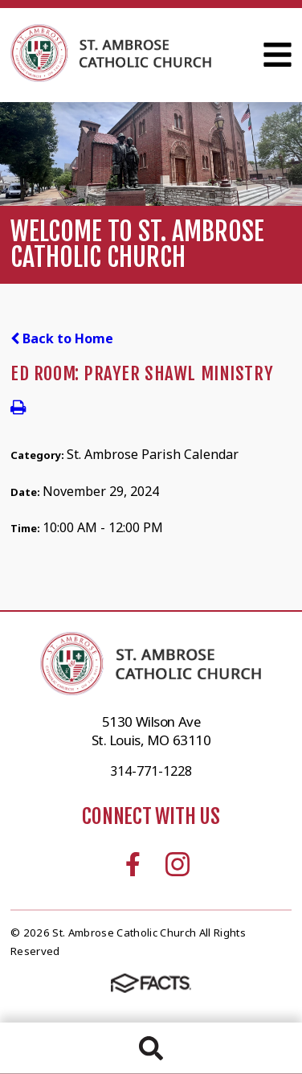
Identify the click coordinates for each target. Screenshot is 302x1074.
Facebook (133, 864)
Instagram (177, 864)
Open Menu (277, 55)
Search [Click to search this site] (151, 1048)
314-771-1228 (151, 771)
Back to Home (61, 338)
